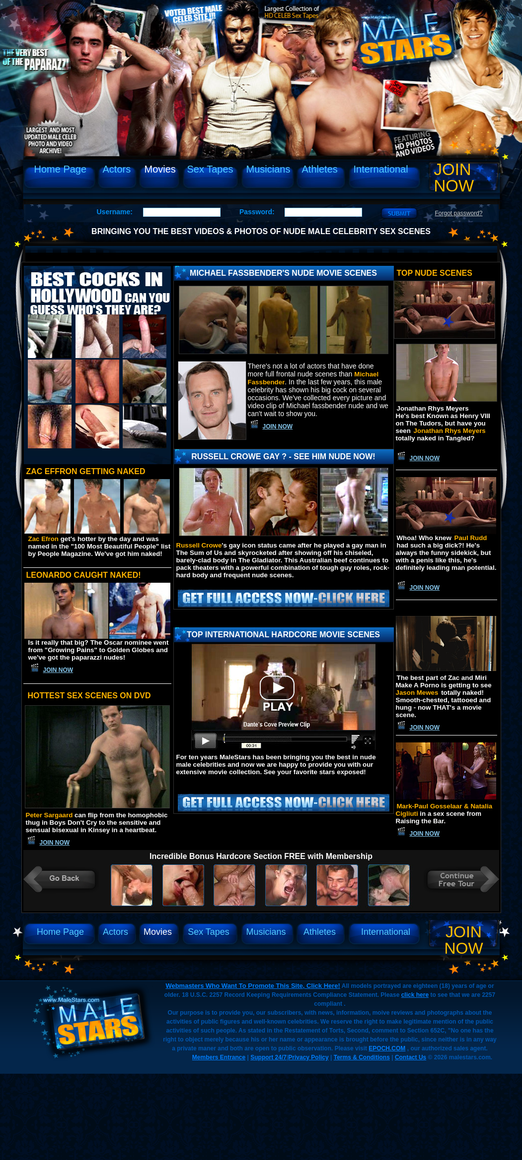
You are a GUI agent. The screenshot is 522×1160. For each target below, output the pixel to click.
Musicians (268, 169)
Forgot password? (459, 213)
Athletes (320, 169)
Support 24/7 (268, 1057)
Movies (160, 169)
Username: (115, 212)
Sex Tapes (210, 169)
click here (415, 994)
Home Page (60, 169)
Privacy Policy (308, 1057)
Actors (117, 169)
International (381, 169)
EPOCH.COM (387, 1048)
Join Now (454, 177)
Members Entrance (218, 1057)
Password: (257, 212)
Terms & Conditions (362, 1057)
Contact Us (410, 1057)
